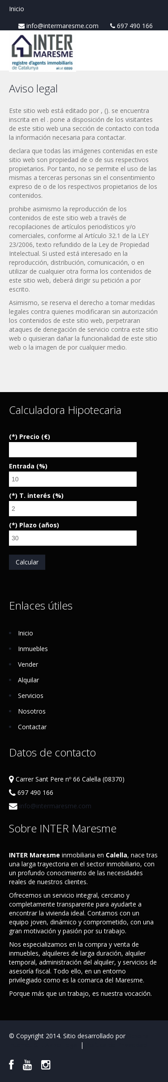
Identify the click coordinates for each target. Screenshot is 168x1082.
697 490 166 (131, 26)
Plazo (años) (39, 525)
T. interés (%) (41, 495)
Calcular (27, 562)
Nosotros (32, 711)
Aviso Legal (61, 1044)
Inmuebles (33, 648)
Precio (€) (34, 436)
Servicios (30, 695)
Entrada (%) (28, 466)
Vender (28, 664)
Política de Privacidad (116, 1044)
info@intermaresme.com (58, 26)
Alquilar (28, 680)
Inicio (16, 8)
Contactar (32, 727)
